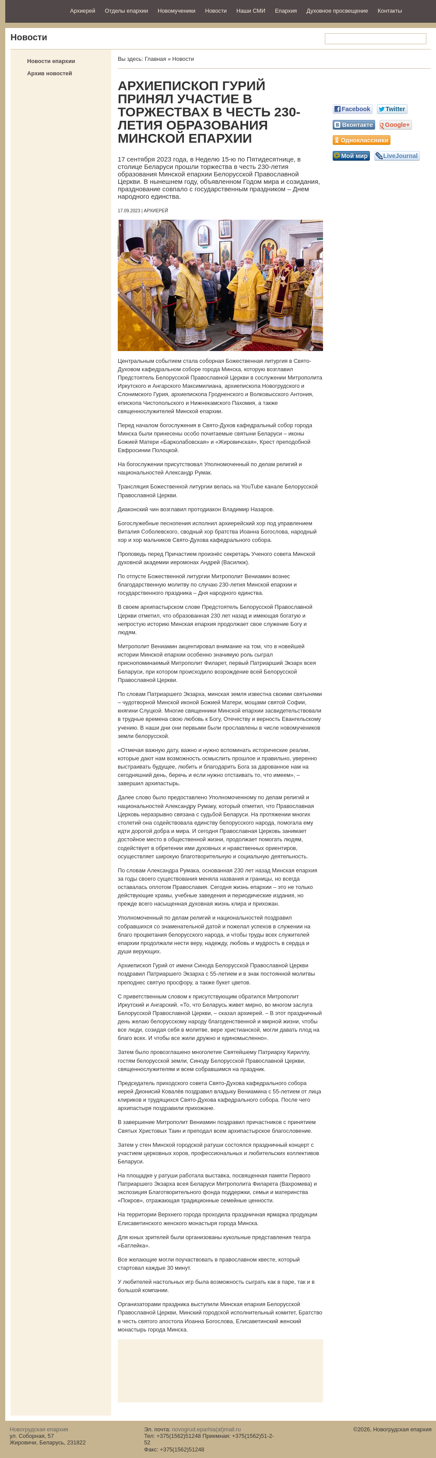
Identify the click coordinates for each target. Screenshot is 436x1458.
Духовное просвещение (337, 10)
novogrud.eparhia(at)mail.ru (206, 1429)
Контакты (390, 10)
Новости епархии (51, 61)
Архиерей (82, 10)
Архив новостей (49, 73)
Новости (216, 10)
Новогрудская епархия (34, 10)
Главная (155, 59)
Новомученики (176, 10)
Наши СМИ (250, 10)
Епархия (286, 10)
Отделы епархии (126, 10)
